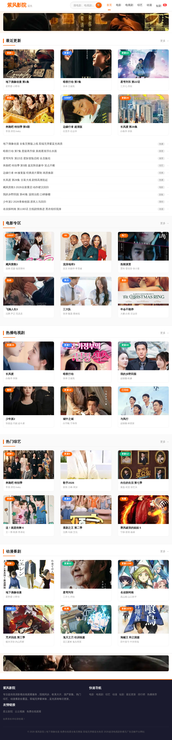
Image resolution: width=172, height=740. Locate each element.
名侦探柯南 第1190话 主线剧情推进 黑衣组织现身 (32, 209)
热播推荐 (152, 694)
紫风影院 (19, 5)
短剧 (161, 5)
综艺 (140, 5)
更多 (164, 41)
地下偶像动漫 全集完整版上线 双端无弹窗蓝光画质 (33, 143)
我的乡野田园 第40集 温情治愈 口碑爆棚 (26, 194)
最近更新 (131, 694)
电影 (118, 5)
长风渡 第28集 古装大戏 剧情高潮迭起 (25, 179)
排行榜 (141, 694)
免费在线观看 (34, 711)
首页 (109, 5)
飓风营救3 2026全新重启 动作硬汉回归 (26, 187)
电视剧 (129, 5)
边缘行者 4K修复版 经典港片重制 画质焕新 (28, 172)
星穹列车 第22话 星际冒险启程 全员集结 (26, 158)
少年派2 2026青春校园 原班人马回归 (24, 201)
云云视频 (20, 711)
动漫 (149, 5)
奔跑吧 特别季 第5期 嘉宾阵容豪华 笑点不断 (29, 165)
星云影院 (8, 711)
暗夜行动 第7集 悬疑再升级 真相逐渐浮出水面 (30, 151)
